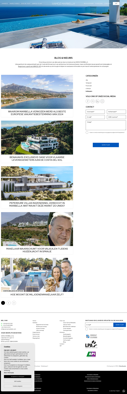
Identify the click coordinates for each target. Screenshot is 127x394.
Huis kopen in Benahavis (93, 388)
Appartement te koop (42, 324)
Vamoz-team (67, 324)
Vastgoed (88, 83)
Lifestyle (88, 88)
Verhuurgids (66, 340)
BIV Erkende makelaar (69, 326)
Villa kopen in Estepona (34, 374)
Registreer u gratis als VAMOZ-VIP (29, 66)
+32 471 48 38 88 (7, 325)
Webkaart (44, 366)
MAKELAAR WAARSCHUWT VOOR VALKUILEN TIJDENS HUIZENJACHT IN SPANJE (37, 250)
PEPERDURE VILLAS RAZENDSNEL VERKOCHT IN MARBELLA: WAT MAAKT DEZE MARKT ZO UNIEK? (37, 204)
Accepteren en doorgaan (17, 376)
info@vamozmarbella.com (8, 329)
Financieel (89, 86)
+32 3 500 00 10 (5, 327)
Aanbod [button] (35, 322)
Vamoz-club (37, 3)
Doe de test (25, 3)
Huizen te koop (40, 328)
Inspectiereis (14, 3)
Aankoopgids (67, 334)
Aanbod (5, 3)
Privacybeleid (121, 132)
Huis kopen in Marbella (92, 374)
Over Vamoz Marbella (69, 322)
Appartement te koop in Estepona (92, 381)
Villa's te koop (40, 330)
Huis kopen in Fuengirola (34, 390)
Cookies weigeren (17, 386)
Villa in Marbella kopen (92, 378)
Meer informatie (9, 373)
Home (34, 320)
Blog (64, 342)
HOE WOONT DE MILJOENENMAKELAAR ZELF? (37, 294)
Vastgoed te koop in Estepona (92, 376)
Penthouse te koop (41, 326)
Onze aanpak (67, 328)
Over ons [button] (98, 3)
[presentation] (95, 139)
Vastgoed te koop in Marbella (34, 378)
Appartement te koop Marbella (34, 381)
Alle (87, 80)
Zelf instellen (17, 381)
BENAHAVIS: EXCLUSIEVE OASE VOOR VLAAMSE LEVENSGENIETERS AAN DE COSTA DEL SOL (37, 158)
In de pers (89, 91)
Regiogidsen (88, 3)
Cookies (37, 366)
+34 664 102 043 (7, 323)
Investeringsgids (68, 338)
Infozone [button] (62, 332)
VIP (116, 3)
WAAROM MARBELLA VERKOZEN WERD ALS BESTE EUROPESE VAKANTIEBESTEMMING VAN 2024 (37, 113)
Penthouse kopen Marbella (34, 388)
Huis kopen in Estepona (34, 376)
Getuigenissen (67, 330)
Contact (107, 3)
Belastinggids (67, 336)
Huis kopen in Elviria (93, 390)
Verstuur (106, 145)
